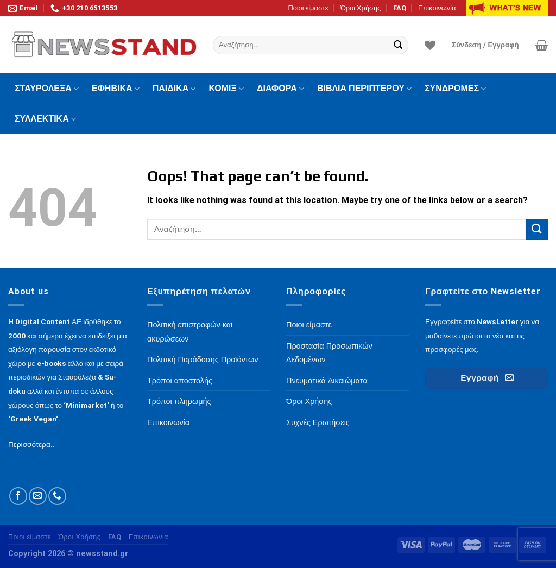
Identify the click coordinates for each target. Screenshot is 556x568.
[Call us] (57, 496)
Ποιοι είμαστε (308, 8)
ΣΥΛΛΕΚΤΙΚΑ (45, 118)
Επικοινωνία (437, 8)
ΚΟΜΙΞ (226, 88)
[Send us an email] (38, 496)
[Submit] (398, 45)
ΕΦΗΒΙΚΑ (116, 88)
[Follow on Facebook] (18, 496)
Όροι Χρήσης (360, 8)
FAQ (399, 8)
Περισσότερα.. (31, 444)
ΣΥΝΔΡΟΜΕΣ (455, 88)
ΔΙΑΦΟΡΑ (280, 88)
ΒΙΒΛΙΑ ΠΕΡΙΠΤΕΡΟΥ (364, 88)
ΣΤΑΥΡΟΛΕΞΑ (47, 88)
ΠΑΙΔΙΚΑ (174, 88)
